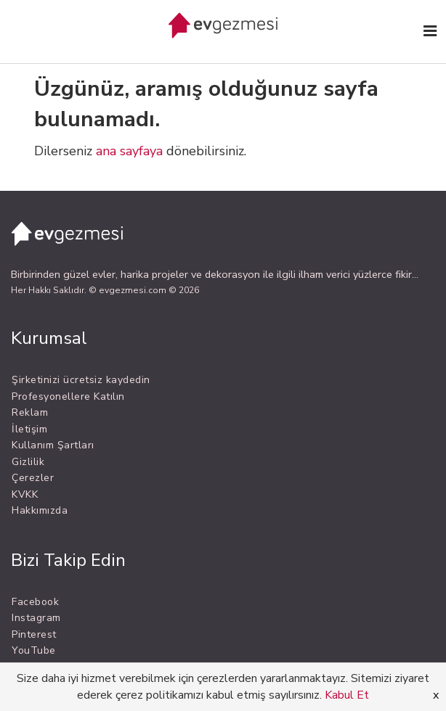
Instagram (36, 618)
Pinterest (34, 634)
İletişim (29, 429)
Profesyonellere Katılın (68, 396)
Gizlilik (28, 462)
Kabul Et (347, 695)
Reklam (30, 412)
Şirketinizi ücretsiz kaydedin (81, 380)
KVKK (25, 494)
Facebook (35, 602)
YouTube (34, 650)
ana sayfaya (129, 151)
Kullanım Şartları (53, 445)
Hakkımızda (40, 510)
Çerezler (33, 478)
